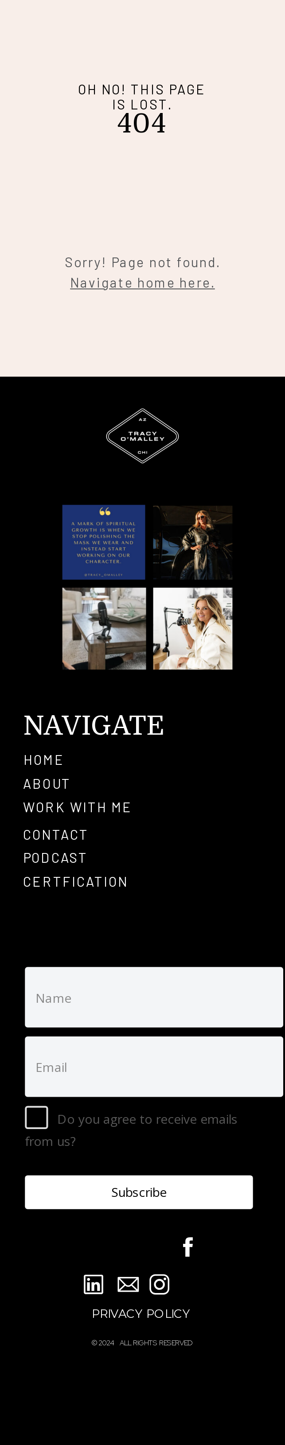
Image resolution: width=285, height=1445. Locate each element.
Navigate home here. (142, 282)
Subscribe (139, 1192)
